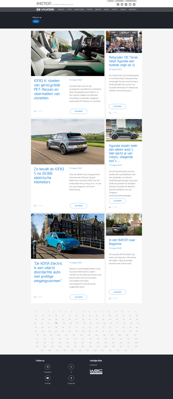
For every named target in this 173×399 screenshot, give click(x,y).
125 (37, 343)
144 (75, 346)
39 (76, 319)
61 (118, 323)
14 (122, 312)
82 (43, 331)
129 (67, 343)
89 (90, 331)
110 (134, 335)
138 (136, 343)
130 (75, 343)
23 (76, 315)
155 (57, 350)
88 (83, 331)
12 (109, 312)
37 (63, 319)
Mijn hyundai (119, 1)
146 (90, 346)
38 (70, 319)
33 (36, 319)
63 (131, 323)
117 (82, 339)
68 (56, 327)
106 (104, 335)
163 (118, 350)
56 (84, 323)
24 (83, 315)
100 (58, 335)
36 (56, 319)
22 (70, 315)
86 (70, 331)
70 (70, 327)
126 (44, 343)
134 (105, 343)
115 (67, 339)
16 (136, 312)
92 (110, 331)
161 (102, 350)
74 (96, 327)
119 (98, 339)
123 (128, 339)
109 (127, 335)
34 (43, 319)
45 (117, 319)
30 (123, 315)
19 (49, 315)
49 (35, 323)
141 (52, 346)
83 (49, 331)
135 (113, 343)
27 (103, 315)
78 (123, 327)
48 (137, 319)
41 (90, 319)
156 (64, 350)
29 (117, 315)
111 (37, 339)
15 (129, 312)
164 (125, 350)
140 (44, 346)
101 (66, 335)
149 (113, 346)
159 (87, 350)
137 (128, 343)
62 (124, 323)
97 (38, 335)
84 (56, 331)
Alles (36, 21)
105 (96, 335)
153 (41, 350)
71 (76, 327)
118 (90, 339)
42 (96, 319)
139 (37, 346)
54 (71, 323)
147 (98, 346)
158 (80, 350)
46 (123, 319)
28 (110, 315)
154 (49, 350)
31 (130, 315)
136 (120, 343)
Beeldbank (93, 365)
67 (49, 327)
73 (90, 327)
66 (43, 327)
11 (102, 312)
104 (89, 335)
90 (96, 331)
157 (72, 350)
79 (130, 327)
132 (90, 343)
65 (36, 327)
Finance (89, 9)
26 (96, 315)
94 (123, 331)
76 (110, 327)
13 (115, 312)
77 (117, 327)
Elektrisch (132, 9)
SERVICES (98, 9)
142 (59, 346)
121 (113, 339)
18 (43, 315)
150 (120, 346)
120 (105, 339)
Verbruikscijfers (131, 1)
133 (98, 343)
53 (64, 323)
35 (49, 319)
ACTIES (69, 9)
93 (117, 331)
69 (63, 327)
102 (73, 335)
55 (77, 323)
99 (51, 335)
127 (52, 343)
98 (44, 335)
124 (136, 339)
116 (75, 339)
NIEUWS (106, 9)
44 (110, 319)
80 (137, 327)
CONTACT (115, 9)
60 (111, 323)
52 (56, 323)
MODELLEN (60, 9)
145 (82, 346)
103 (81, 335)
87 (76, 331)
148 (105, 346)
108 (119, 335)
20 (56, 315)
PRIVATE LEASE (79, 9)
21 (63, 315)
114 (59, 339)
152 (136, 346)
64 (138, 323)
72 (83, 327)
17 (36, 315)
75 (103, 327)
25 (90, 315)
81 (36, 331)
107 (111, 335)
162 (110, 350)
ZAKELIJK (123, 9)
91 (103, 331)
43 (103, 319)
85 (63, 331)
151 (128, 346)
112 (44, 339)
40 (83, 319)
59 (104, 323)
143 (67, 346)
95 (130, 331)
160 (95, 350)
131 (82, 343)
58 (97, 323)
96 (137, 331)
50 (42, 323)
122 (120, 339)
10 (95, 312)
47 (130, 319)
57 (91, 323)
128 (59, 343)
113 (52, 339)
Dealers (111, 1)
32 (137, 315)
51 (48, 323)
